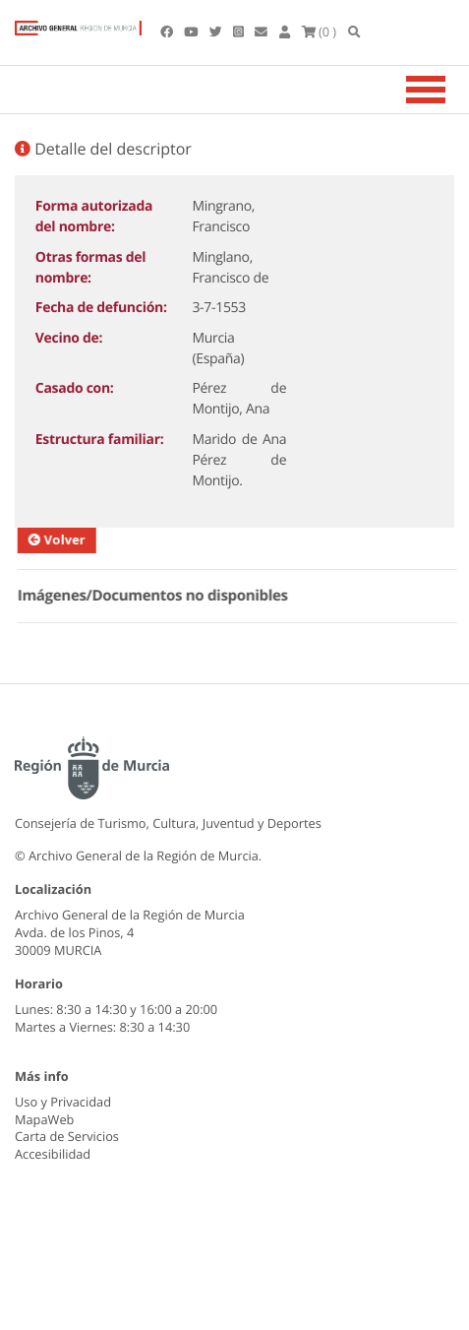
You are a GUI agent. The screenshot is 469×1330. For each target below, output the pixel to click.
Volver (65, 539)
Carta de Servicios (67, 1136)
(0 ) (319, 31)
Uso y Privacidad (63, 1101)
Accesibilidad (52, 1154)
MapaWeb (44, 1119)
